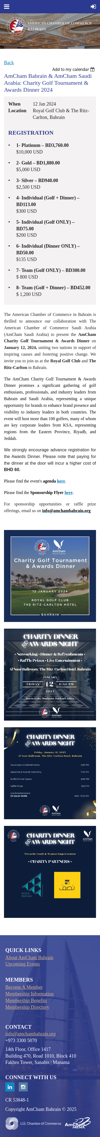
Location (17, 110)
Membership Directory (27, 1007)
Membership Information (29, 994)
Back (9, 62)
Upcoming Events (22, 964)
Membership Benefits (26, 1000)
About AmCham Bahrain (29, 957)
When (14, 104)
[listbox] (74, 69)
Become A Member (24, 987)
